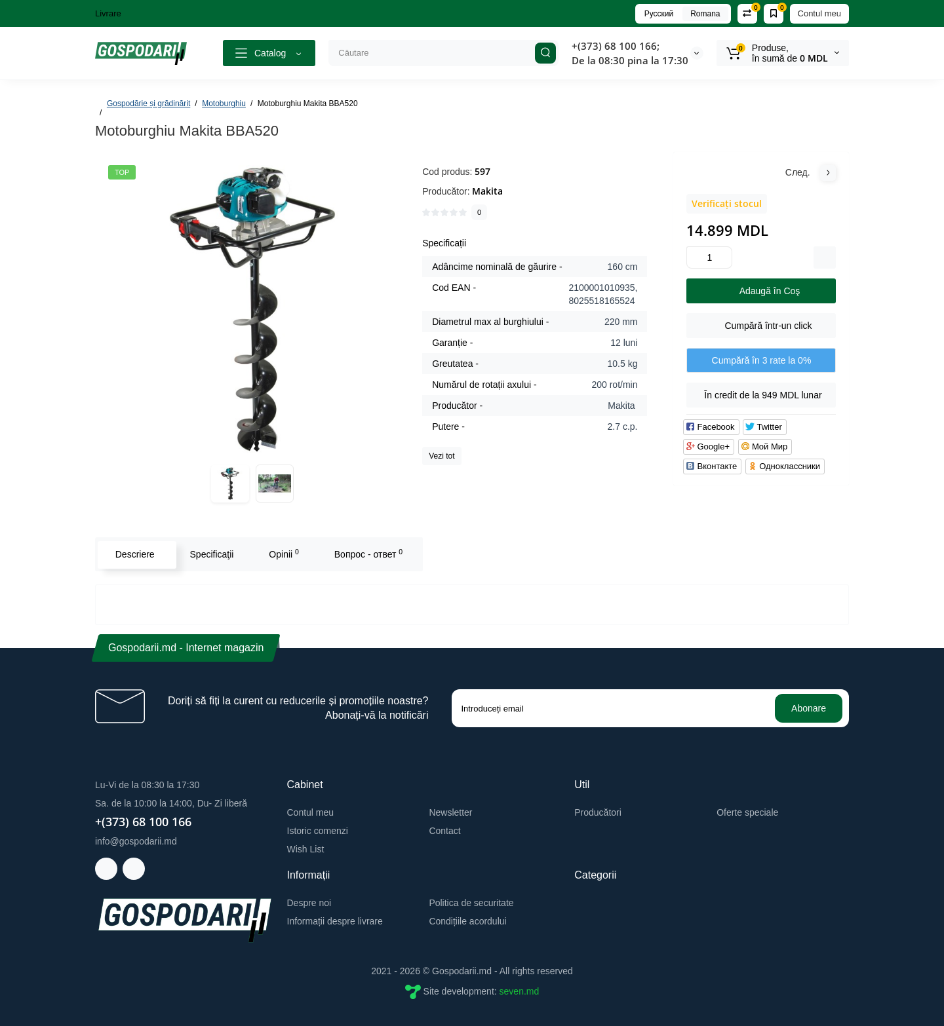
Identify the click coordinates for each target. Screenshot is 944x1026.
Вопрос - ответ (367, 554)
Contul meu (819, 13)
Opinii (283, 554)
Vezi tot (441, 456)
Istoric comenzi (317, 831)
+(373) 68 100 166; (615, 45)
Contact (444, 831)
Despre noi (309, 903)
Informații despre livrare (335, 921)
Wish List (305, 849)
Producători (597, 812)
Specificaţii (211, 554)
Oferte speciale (747, 812)
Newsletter (450, 812)
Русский (659, 13)
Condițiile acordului (467, 921)
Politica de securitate (471, 903)
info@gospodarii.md (136, 841)
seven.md (520, 991)
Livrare (108, 13)
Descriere (133, 554)
